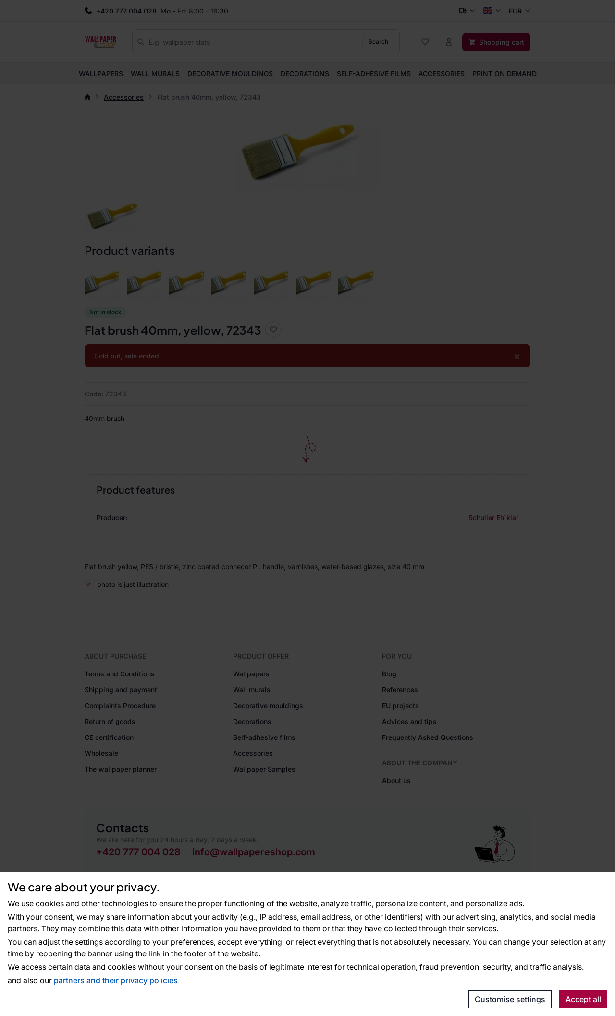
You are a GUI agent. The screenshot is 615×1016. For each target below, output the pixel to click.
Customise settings (510, 999)
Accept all (583, 999)
